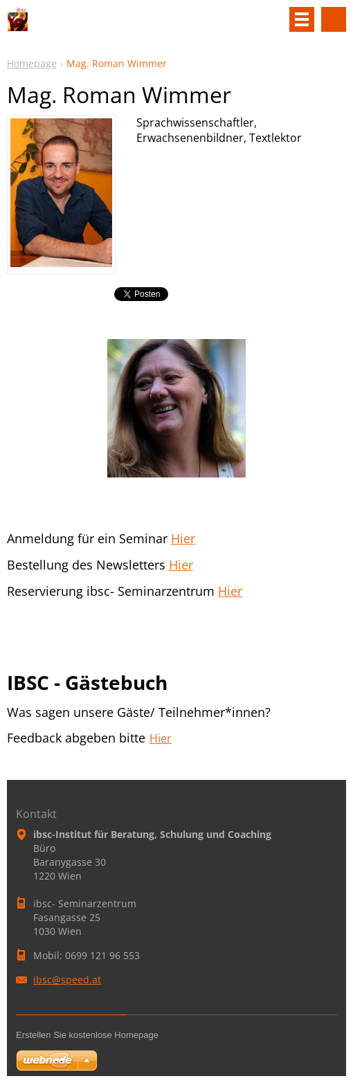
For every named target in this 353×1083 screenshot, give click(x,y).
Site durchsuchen (333, 19)
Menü (302, 19)
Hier (183, 538)
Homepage (32, 63)
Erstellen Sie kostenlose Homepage (87, 1035)
